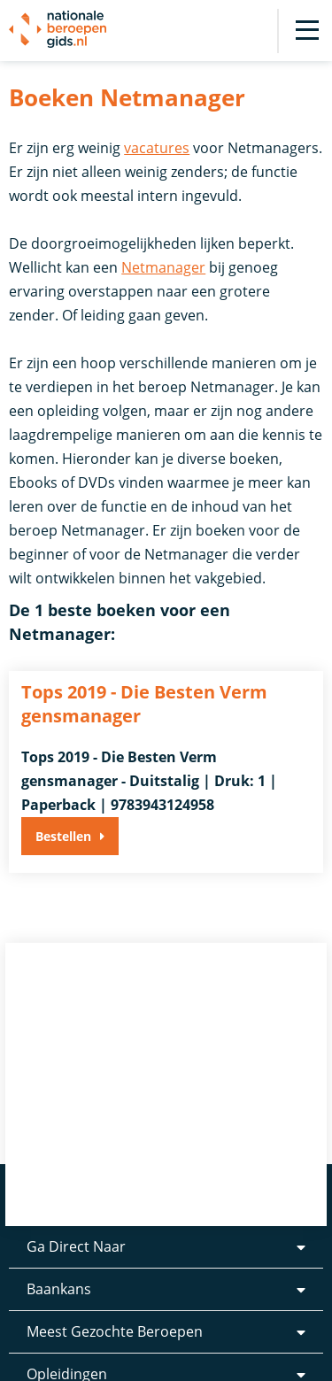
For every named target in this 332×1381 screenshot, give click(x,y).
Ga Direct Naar (76, 1246)
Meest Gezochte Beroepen (115, 1331)
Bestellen (63, 836)
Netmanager (163, 267)
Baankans (59, 1289)
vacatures (156, 148)
